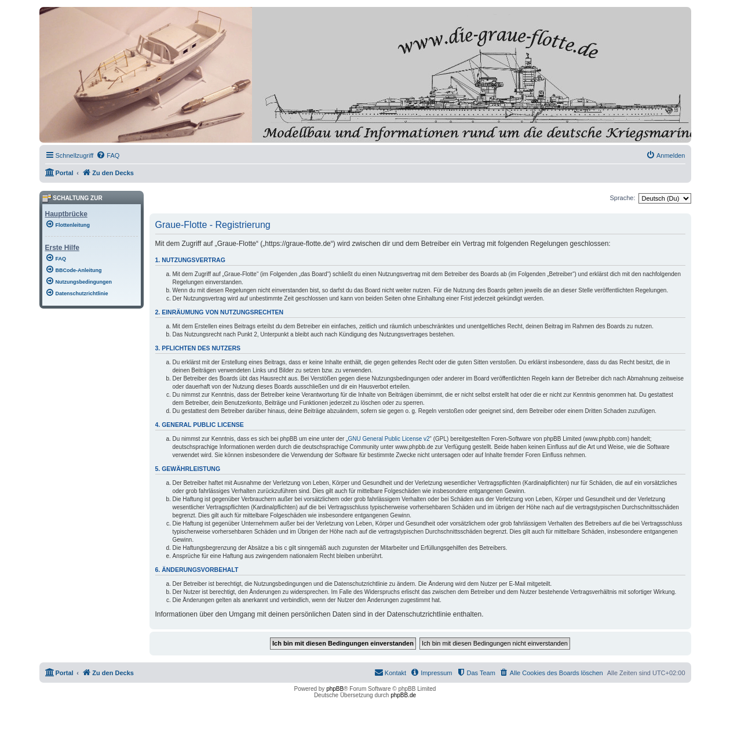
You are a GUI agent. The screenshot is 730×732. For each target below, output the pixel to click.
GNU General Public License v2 (388, 439)
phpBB (335, 689)
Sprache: (622, 197)
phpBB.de (403, 695)
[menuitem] (107, 155)
